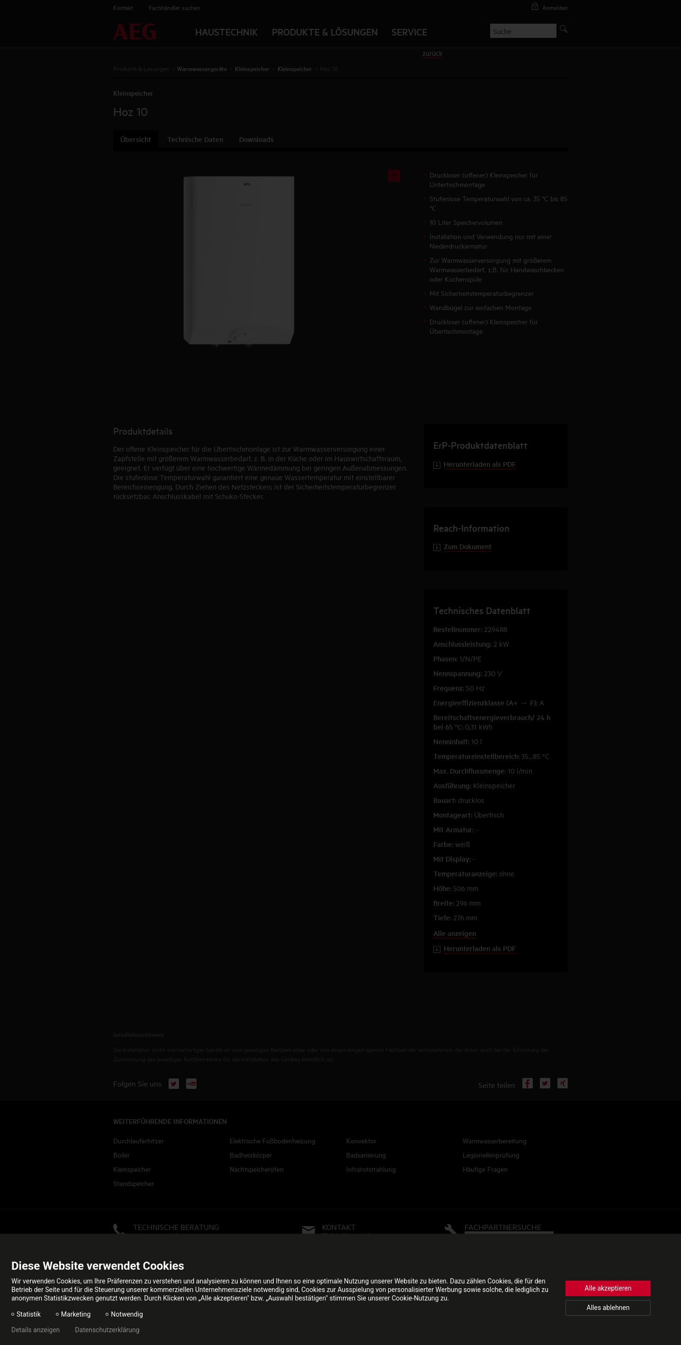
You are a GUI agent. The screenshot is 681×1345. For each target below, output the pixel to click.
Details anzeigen (35, 1330)
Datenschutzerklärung (107, 1330)
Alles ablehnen (608, 1307)
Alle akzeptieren (608, 1288)
